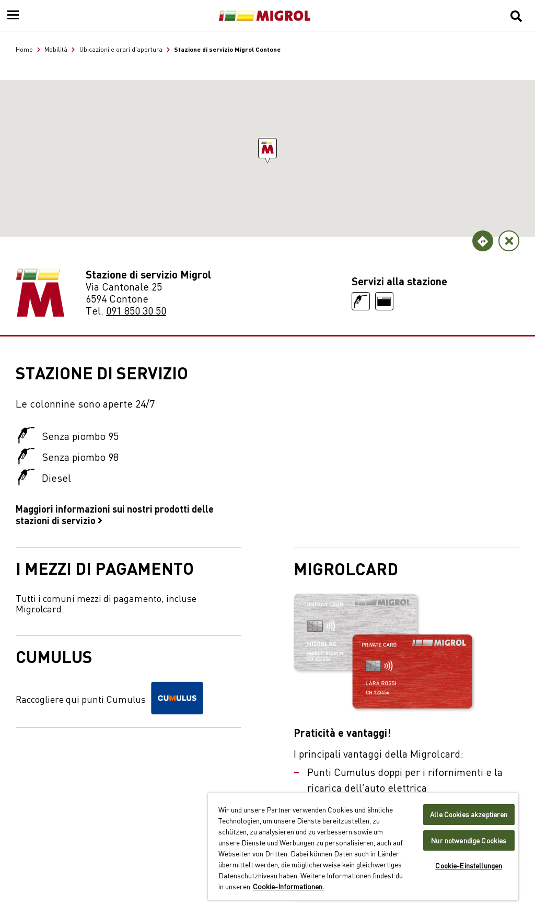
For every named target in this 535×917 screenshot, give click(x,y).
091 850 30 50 (136, 310)
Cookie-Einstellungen (468, 865)
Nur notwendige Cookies (468, 840)
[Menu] (13, 16)
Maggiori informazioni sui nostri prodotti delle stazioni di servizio (115, 514)
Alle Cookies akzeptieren (468, 814)
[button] (267, 148)
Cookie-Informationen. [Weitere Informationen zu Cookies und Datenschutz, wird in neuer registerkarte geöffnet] (288, 886)
